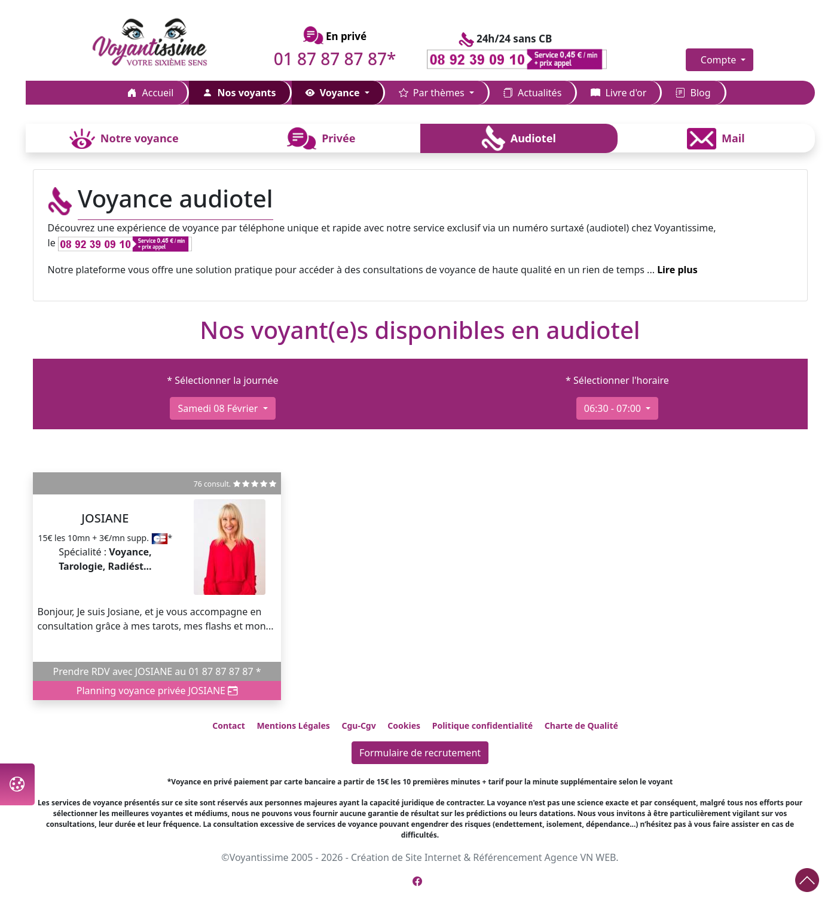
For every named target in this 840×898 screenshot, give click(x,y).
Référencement (507, 857)
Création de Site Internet (406, 857)
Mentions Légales (292, 725)
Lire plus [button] (677, 269)
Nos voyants (239, 92)
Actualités (532, 92)
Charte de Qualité (581, 725)
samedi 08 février (219, 408)
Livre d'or (618, 92)
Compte (720, 59)
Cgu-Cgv (358, 725)
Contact (228, 725)
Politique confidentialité (482, 725)
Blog (693, 92)
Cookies (403, 725)
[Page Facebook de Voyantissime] (417, 881)
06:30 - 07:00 (613, 408)
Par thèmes (433, 92)
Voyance (334, 92)
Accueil (150, 92)
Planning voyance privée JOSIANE (157, 690)
